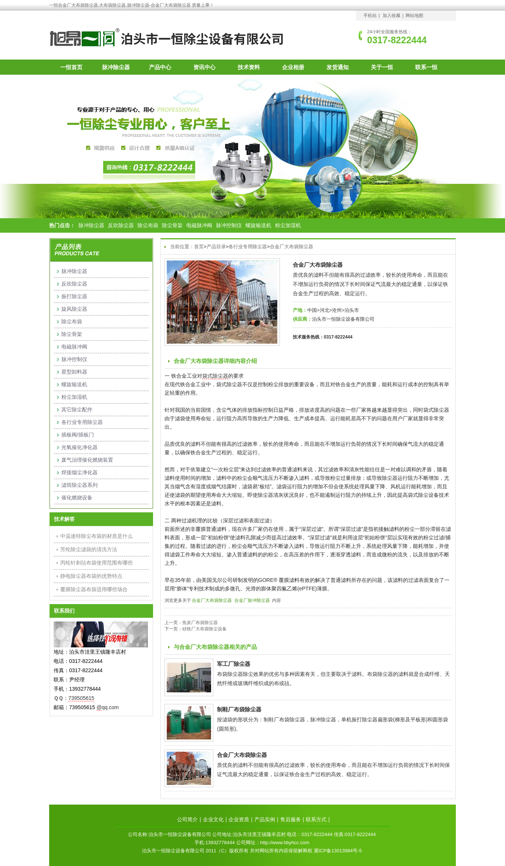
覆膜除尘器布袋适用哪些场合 (94, 589)
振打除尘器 (74, 296)
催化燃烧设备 (76, 498)
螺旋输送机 (258, 225)
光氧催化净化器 (79, 447)
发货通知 (337, 67)
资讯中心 (204, 67)
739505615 (81, 698)
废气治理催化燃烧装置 (87, 460)
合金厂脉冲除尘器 (252, 600)
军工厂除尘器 (233, 664)
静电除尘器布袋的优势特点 (91, 576)
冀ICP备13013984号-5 (338, 850)
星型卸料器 (74, 372)
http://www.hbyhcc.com (284, 842)
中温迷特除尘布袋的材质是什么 (96, 536)
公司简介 (187, 819)
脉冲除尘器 (116, 67)
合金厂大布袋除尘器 (291, 246)
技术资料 (249, 67)
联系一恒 (426, 67)
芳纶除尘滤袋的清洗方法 (88, 549)
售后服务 (290, 819)
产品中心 (160, 67)
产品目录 (216, 246)
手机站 (370, 15)
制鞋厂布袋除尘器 (239, 709)
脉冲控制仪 (229, 225)
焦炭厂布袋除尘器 (200, 622)
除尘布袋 (148, 225)
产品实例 (264, 819)
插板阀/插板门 (77, 435)
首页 (199, 246)
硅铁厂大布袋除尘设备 (204, 628)
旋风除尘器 (74, 309)
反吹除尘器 (121, 225)
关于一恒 (382, 67)
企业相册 (293, 67)
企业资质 (238, 819)
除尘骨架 (172, 225)
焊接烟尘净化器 (79, 472)
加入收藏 (391, 15)
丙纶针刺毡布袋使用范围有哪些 (96, 563)
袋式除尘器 (215, 376)
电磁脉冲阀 (199, 225)
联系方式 (316, 819)
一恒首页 (71, 67)
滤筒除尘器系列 (79, 485)
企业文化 (213, 819)
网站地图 (414, 15)
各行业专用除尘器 (247, 246)
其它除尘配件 (76, 409)
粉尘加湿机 (288, 225)
